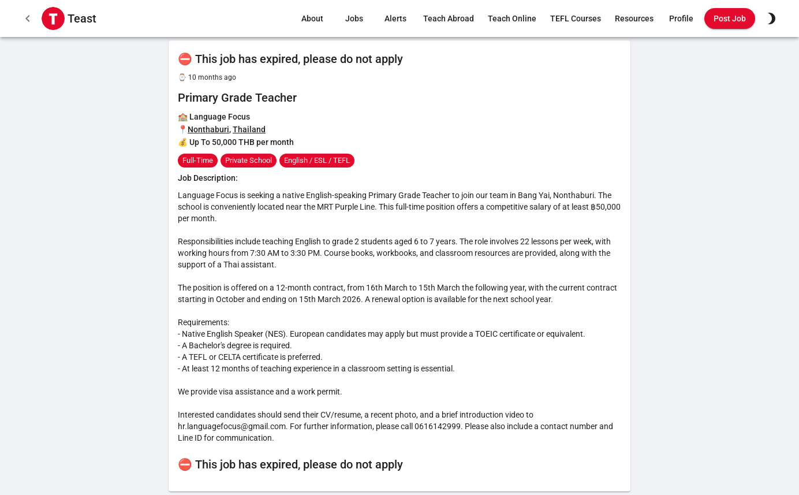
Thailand (249, 129)
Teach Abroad (449, 18)
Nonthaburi (208, 129)
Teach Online (512, 18)
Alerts (395, 18)
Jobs (353, 18)
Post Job (729, 18)
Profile (681, 18)
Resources (634, 18)
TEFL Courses (576, 18)
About (312, 18)
